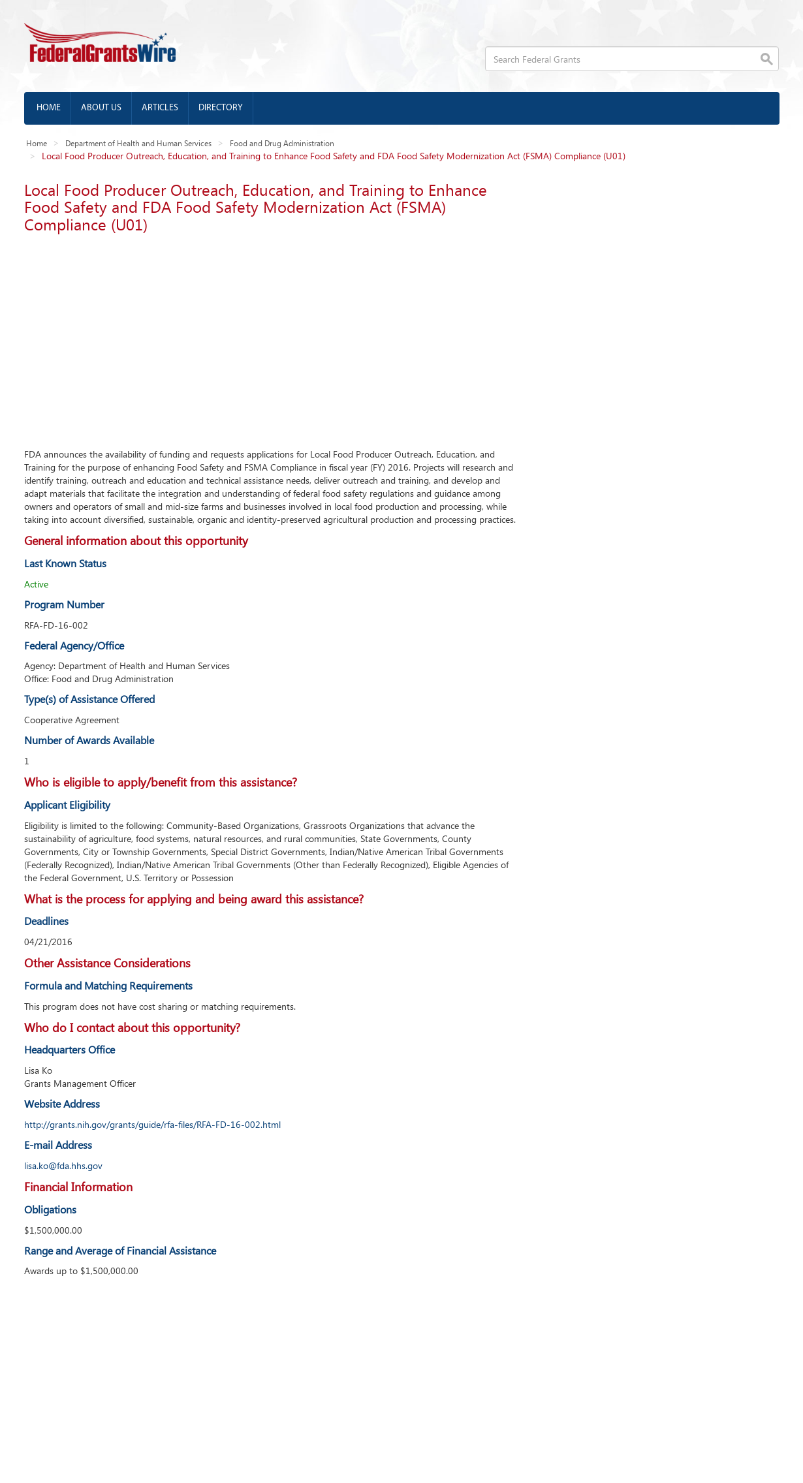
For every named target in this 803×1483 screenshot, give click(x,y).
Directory (220, 108)
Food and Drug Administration (282, 143)
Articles (160, 108)
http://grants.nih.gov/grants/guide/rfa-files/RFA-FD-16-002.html (152, 1124)
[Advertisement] (272, 336)
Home (49, 108)
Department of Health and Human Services (138, 143)
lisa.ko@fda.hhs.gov (63, 1165)
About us (101, 108)
